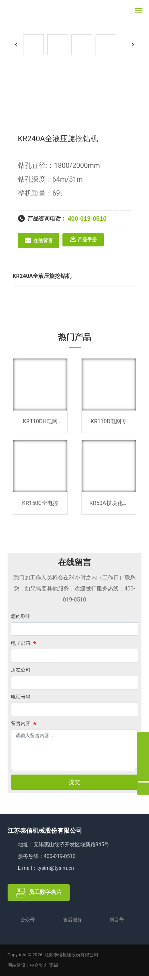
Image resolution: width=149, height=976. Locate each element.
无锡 (53, 965)
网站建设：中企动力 (28, 965)
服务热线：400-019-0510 (47, 856)
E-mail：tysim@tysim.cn (46, 868)
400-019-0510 (87, 218)
